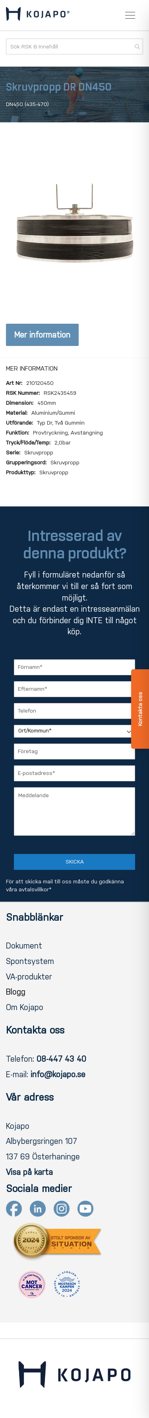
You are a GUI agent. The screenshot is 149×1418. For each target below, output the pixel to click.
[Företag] (74, 751)
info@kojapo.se (58, 1074)
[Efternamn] (74, 689)
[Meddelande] (74, 811)
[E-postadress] (74, 773)
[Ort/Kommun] (74, 731)
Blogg (15, 992)
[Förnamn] (74, 667)
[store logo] (38, 15)
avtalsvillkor (34, 889)
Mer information (42, 335)
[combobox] (74, 46)
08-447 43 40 (61, 1059)
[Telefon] (74, 711)
